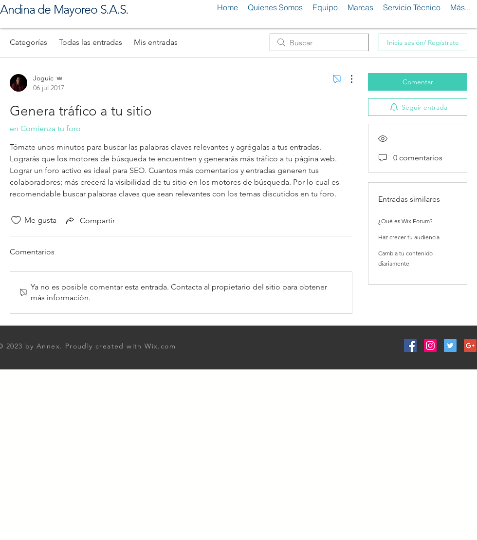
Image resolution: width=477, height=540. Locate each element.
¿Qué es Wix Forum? (405, 221)
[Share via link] (89, 220)
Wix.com (160, 346)
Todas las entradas (90, 42)
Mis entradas (156, 42)
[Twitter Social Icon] (450, 345)
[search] (319, 42)
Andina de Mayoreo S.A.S (63, 9)
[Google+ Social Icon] (470, 345)
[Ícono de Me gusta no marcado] (16, 220)
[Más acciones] (346, 79)
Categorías (28, 42)
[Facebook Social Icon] (410, 345)
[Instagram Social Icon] (430, 345)
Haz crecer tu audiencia (409, 237)
